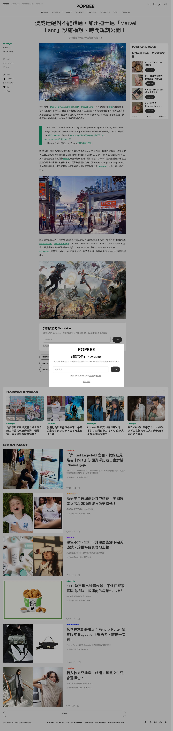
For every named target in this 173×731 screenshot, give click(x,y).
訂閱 (115, 369)
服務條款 (91, 376)
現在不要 (86, 382)
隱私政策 (98, 376)
